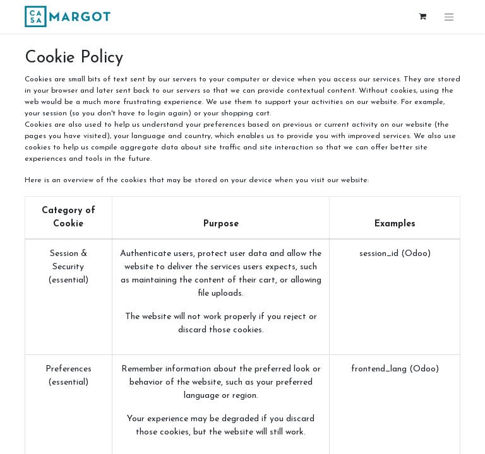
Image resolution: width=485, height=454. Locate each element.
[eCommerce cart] (422, 16)
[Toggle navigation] (449, 16)
